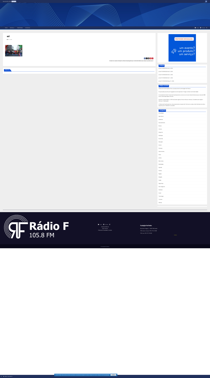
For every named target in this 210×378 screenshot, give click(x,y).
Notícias (12, 27)
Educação (161, 141)
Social (160, 193)
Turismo (160, 199)
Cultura (160, 129)
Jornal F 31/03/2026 (163, 81)
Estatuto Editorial (105, 226)
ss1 (8, 36)
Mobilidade (161, 164)
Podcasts (203, 27)
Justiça (160, 157)
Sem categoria (162, 186)
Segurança (161, 183)
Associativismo (162, 122)
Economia (161, 138)
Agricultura (161, 116)
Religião (160, 177)
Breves (160, 125)
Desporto (161, 132)
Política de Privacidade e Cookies (105, 230)
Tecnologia (161, 196)
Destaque (161, 135)
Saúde (160, 180)
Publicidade (20, 27)
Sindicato (161, 189)
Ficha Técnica (105, 228)
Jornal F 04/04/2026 (163, 68)
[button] (206, 28)
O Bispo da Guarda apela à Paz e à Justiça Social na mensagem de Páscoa (174, 88)
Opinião (160, 167)
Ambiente (161, 119)
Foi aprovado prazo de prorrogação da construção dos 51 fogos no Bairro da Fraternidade (178, 91)
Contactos (27, 27)
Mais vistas (161, 161)
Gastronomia (161, 151)
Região (160, 173)
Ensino (160, 145)
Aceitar (113, 374)
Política (160, 170)
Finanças (160, 148)
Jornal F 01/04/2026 (163, 77)
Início (6, 27)
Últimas (160, 202)
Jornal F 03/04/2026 (163, 71)
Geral (160, 154)
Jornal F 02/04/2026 (163, 74)
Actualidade (161, 113)
